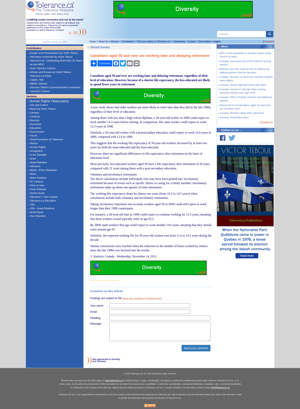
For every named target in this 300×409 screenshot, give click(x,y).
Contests (35, 116)
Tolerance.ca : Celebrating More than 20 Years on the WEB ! (56, 62)
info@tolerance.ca (220, 387)
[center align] (269, 34)
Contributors (127, 41)
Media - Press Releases (43, 170)
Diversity (34, 120)
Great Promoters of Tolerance (46, 139)
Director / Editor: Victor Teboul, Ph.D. (52, 14)
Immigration (36, 150)
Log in (217, 41)
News (33, 173)
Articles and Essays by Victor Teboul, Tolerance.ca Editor (50, 74)
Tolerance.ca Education (43, 200)
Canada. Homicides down (234, 117)
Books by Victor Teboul (42, 108)
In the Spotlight (38, 154)
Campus (34, 112)
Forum (33, 135)
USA (32, 204)
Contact (191, 41)
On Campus (36, 181)
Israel (33, 158)
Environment (37, 131)
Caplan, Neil (37, 79)
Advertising (179, 41)
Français (268, 41)
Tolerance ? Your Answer (44, 196)
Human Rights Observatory (49, 101)
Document (35, 124)
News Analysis (38, 177)
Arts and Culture (39, 105)
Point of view (37, 185)
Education (35, 128)
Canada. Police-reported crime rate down (243, 84)
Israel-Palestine (38, 162)
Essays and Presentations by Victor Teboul (54, 52)
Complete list (266, 122)
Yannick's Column (40, 91)
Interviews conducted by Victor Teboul (51, 56)
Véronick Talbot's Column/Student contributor (55, 87)
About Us (103, 41)
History (34, 143)
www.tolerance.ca (114, 380)
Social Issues (37, 193)
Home (93, 41)
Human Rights (38, 147)
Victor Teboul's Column (42, 68)
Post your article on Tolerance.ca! (153, 41)
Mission (115, 41)
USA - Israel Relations (42, 208)
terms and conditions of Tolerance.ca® (141, 298)
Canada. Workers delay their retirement (242, 113)
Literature (35, 166)
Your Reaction (38, 216)
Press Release (38, 189)
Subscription (204, 41)
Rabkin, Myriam (38, 83)
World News (36, 212)
